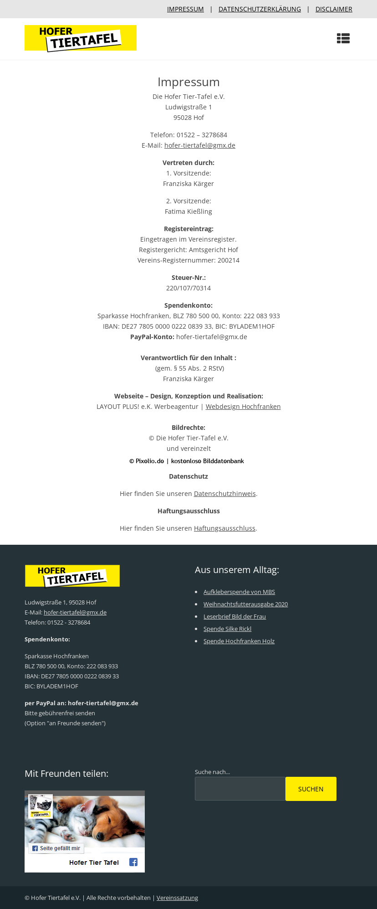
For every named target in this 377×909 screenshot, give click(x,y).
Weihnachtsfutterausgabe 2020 (246, 604)
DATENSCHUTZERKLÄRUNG (260, 9)
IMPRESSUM (185, 9)
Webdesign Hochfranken (243, 406)
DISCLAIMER (334, 9)
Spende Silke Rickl (227, 629)
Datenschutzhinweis (225, 493)
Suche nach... (212, 772)
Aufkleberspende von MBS (239, 592)
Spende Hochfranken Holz (239, 641)
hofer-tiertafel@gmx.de (199, 145)
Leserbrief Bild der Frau (235, 616)
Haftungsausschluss (224, 528)
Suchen (311, 789)
